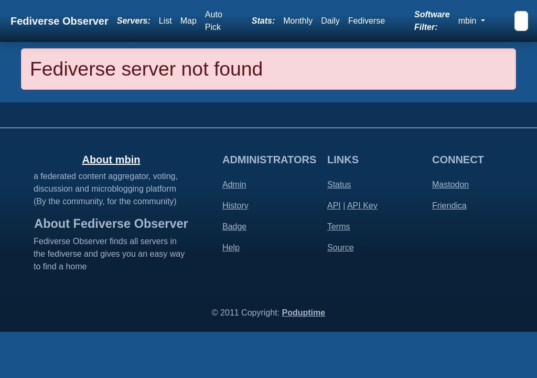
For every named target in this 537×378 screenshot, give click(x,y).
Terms (338, 226)
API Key (362, 205)
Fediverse (366, 20)
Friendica (449, 205)
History (235, 205)
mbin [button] (468, 20)
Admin (234, 184)
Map (188, 20)
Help (231, 247)
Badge (234, 226)
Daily (330, 20)
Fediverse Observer (59, 21)
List (165, 20)
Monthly (298, 20)
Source (340, 247)
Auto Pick (213, 21)
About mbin (111, 159)
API (334, 205)
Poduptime (303, 312)
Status (339, 184)
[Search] (521, 21)
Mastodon (450, 184)
